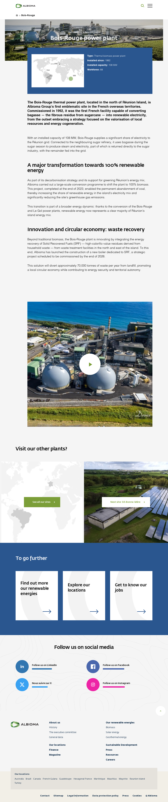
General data (56, 737)
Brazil (28, 779)
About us (54, 722)
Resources (112, 755)
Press (109, 750)
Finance (53, 750)
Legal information (77, 796)
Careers (110, 760)
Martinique (99, 779)
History (53, 727)
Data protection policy (105, 796)
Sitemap (58, 796)
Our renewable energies (120, 722)
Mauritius (112, 779)
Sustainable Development (121, 745)
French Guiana (50, 779)
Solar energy (112, 732)
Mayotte (123, 779)
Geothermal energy (116, 737)
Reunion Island (137, 779)
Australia (19, 779)
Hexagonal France (83, 779)
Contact (45, 796)
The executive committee (62, 732)
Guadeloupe (65, 779)
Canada (37, 779)
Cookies (137, 796)
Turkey (18, 783)
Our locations (57, 745)
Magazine (55, 755)
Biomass (110, 727)
